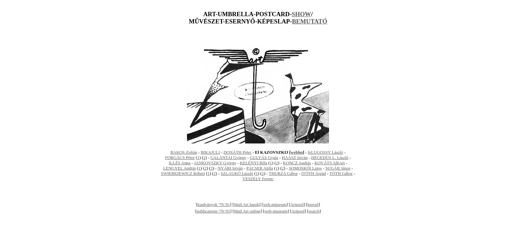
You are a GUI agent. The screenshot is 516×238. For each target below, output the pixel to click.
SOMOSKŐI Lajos (305, 168)
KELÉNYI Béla (253, 162)
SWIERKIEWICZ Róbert (183, 173)
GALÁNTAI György (228, 157)
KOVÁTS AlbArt (329, 162)
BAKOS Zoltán (183, 152)
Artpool (297, 204)
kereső (313, 204)
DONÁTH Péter (238, 152)
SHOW (301, 14)
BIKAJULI (210, 152)
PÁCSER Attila (259, 168)
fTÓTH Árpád (313, 173)
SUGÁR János (337, 168)
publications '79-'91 (213, 211)
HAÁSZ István (295, 157)
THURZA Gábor (283, 173)
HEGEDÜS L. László (330, 157)
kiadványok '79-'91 (214, 204)
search (314, 211)
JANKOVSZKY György (215, 162)
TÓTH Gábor (340, 173)
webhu (297, 152)
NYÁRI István (230, 168)
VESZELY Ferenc (258, 178)
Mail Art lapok (246, 204)
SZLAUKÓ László (237, 173)
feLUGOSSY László (325, 152)
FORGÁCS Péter (180, 157)
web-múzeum (274, 204)
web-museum (275, 211)
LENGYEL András (179, 168)
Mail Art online (247, 211)
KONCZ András (297, 162)
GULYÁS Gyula (264, 157)
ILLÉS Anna (180, 162)
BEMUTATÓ (309, 21)
